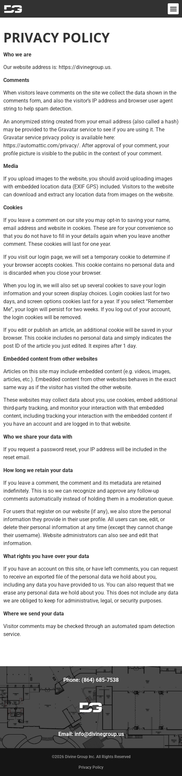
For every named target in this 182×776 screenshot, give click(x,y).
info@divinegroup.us (99, 734)
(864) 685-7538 (100, 680)
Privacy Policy (91, 767)
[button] (173, 8)
